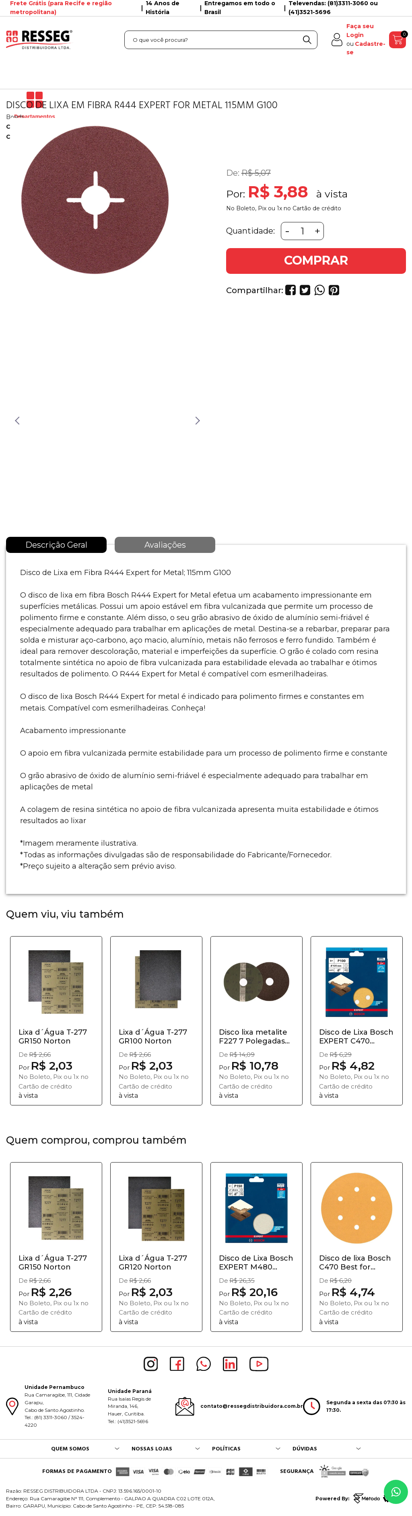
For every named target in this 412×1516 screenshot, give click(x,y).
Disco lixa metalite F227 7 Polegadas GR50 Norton (253, 1037)
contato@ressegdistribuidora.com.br (251, 1406)
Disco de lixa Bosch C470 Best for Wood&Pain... (355, 1263)
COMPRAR (316, 260)
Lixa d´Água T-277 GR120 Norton (153, 1263)
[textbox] (220, 40)
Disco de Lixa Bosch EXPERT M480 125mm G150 (256, 1263)
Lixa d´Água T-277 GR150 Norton (53, 1037)
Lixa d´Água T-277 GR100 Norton (153, 1037)
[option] (93, 234)
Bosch (15, 117)
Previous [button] (16, 420)
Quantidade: (250, 231)
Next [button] (196, 420)
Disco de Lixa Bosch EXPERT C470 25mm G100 (356, 1037)
